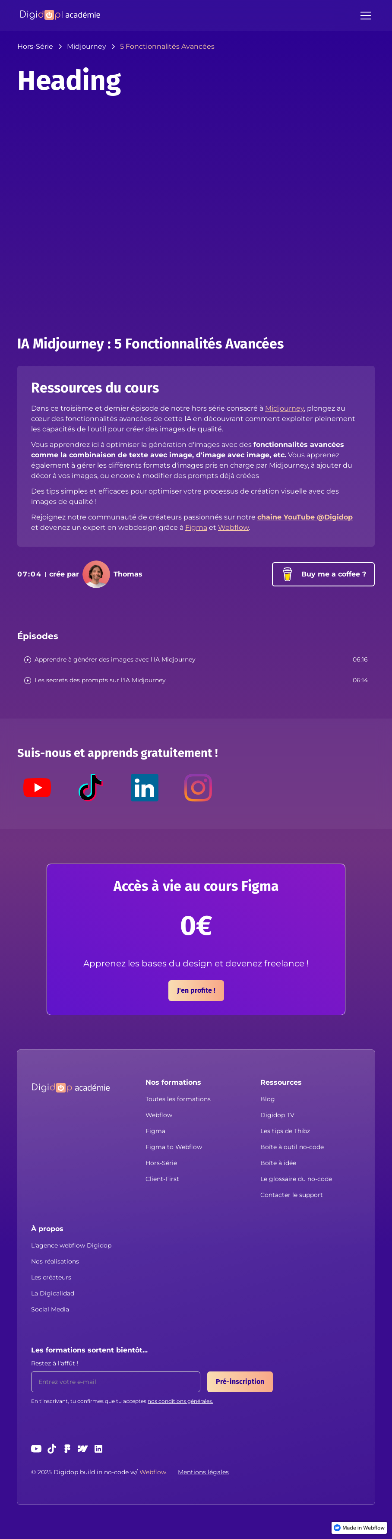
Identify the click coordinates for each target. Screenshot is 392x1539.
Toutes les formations (178, 1099)
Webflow (233, 527)
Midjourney (284, 408)
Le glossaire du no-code (296, 1179)
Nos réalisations (55, 1261)
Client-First (162, 1179)
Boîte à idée (278, 1163)
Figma (196, 527)
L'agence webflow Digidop (71, 1245)
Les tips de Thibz (285, 1131)
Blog (267, 1099)
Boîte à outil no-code (292, 1147)
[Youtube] (37, 787)
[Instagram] (198, 787)
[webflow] (83, 1449)
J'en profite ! (196, 990)
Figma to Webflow (173, 1147)
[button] (364, 15)
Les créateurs (51, 1277)
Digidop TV (277, 1115)
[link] (359, 1528)
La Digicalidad (52, 1293)
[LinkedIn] (144, 787)
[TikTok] (90, 787)
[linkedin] (98, 1449)
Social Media (50, 1309)
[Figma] (67, 1449)
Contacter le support (291, 1195)
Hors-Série (161, 1163)
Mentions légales (203, 1472)
